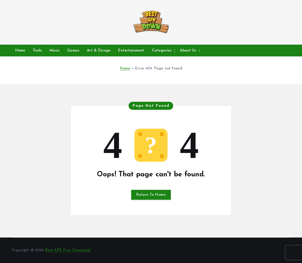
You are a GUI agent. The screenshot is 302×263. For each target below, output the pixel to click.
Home (20, 50)
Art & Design (98, 50)
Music (54, 50)
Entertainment (131, 50)
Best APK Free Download (68, 250)
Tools (37, 50)
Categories (162, 50)
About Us (188, 50)
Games (73, 50)
